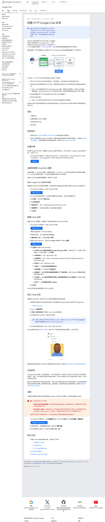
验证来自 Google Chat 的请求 (39, 454)
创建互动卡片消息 (39, 442)
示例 (30, 10)
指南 (52, 18)
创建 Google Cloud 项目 (68, 140)
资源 (53, 2)
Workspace (13, 2)
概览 (3, 10)
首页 (27, 2)
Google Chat (7, 7)
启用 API (35, 161)
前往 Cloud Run (37, 192)
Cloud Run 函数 (46, 47)
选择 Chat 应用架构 (36, 451)
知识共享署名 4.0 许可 (49, 461)
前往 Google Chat (37, 306)
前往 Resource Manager (39, 422)
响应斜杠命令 (38, 445)
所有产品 (44, 2)
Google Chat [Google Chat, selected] (35, 2)
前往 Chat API (36, 244)
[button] (10, 15)
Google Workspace (36, 18)
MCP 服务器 (62, 2)
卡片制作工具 (43, 10)
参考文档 (14, 10)
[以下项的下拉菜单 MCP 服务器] (68, 2)
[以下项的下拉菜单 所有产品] (48, 2)
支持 (35, 10)
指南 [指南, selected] (8, 10)
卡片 (42, 374)
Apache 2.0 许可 (75, 461)
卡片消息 (45, 329)
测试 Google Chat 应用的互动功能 (75, 364)
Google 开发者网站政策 (35, 463)
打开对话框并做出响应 (40, 448)
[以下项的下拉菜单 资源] (56, 2)
